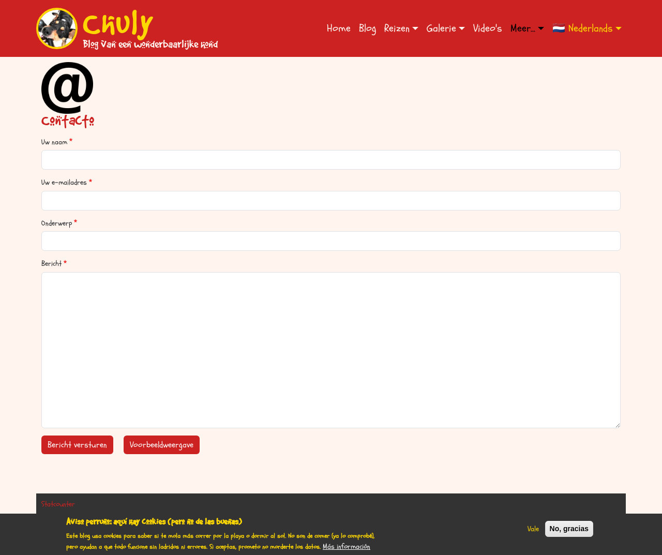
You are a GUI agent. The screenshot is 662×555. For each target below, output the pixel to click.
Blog (367, 28)
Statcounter (58, 504)
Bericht (51, 263)
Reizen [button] (397, 28)
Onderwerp (56, 223)
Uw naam (54, 142)
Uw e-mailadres (64, 182)
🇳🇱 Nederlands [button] (582, 28)
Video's (487, 28)
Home (339, 28)
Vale (533, 532)
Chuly (118, 22)
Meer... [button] (522, 28)
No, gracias (569, 532)
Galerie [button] (441, 28)
